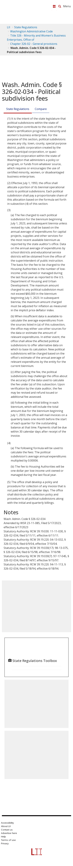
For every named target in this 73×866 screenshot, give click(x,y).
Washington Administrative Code (31, 31)
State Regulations (25, 27)
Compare (41, 109)
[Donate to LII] (54, 6)
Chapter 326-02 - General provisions (33, 44)
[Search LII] (59, 6)
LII (8, 27)
